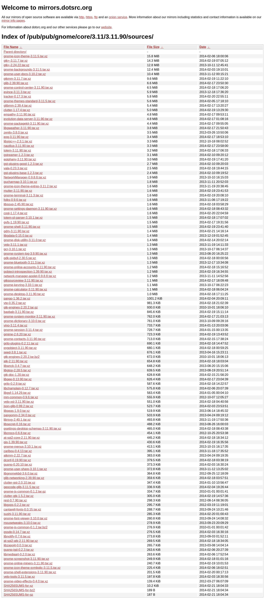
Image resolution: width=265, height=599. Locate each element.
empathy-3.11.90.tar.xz (19, 114)
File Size (153, 47)
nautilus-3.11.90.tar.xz (19, 145)
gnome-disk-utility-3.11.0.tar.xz (25, 240)
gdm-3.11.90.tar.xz (16, 231)
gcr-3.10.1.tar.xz (15, 249)
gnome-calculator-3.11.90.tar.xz (25, 289)
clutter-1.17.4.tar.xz (17, 110)
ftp (96, 17)
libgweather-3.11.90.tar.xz (21, 128)
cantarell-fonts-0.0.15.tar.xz (22, 509)
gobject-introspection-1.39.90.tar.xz (28, 271)
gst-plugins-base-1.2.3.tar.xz (23, 173)
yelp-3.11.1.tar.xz (15, 244)
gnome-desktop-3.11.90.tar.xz (24, 294)
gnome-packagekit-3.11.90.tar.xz (26, 123)
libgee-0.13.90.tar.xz (18, 379)
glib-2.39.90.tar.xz (16, 83)
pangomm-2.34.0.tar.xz (19, 415)
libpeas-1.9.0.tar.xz (17, 410)
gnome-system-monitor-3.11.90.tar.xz (29, 316)
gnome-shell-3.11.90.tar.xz (22, 226)
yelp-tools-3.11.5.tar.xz (19, 576)
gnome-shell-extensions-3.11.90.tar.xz (30, 572)
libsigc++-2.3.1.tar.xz (18, 141)
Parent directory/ (15, 51)
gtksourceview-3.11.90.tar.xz (23, 280)
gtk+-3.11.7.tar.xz (16, 60)
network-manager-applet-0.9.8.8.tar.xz (30, 276)
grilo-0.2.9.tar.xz (15, 383)
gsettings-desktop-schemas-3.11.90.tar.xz (32, 428)
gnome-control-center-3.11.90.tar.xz (28, 87)
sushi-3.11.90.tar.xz (17, 514)
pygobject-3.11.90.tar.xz (20, 348)
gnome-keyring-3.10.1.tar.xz (23, 285)
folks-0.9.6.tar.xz (15, 199)
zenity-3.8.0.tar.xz (16, 132)
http (81, 17)
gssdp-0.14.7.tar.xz (17, 532)
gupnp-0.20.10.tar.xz (18, 464)
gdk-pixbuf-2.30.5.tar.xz (20, 258)
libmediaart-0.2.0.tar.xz (19, 554)
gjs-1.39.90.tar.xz (15, 442)
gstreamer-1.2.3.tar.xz (19, 155)
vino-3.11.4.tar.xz (15, 325)
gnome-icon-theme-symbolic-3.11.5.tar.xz (32, 567)
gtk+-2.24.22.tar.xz (16, 65)
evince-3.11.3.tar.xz (17, 92)
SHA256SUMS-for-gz (18, 594)
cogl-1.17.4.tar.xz (15, 213)
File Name (11, 47)
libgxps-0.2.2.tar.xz (16, 504)
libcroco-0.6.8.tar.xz (17, 433)
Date (202, 47)
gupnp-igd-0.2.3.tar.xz (19, 549)
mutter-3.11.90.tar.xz (18, 190)
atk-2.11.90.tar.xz (16, 361)
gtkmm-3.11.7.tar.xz (17, 78)
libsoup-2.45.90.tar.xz (18, 204)
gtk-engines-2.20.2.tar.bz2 (22, 356)
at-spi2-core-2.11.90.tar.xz (22, 437)
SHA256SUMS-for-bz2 (19, 590)
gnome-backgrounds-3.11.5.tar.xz (27, 69)
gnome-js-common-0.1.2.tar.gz (25, 491)
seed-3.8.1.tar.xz (15, 352)
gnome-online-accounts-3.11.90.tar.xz (30, 267)
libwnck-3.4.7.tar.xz (17, 366)
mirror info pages (13, 20)
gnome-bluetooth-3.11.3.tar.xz (24, 262)
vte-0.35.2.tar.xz (15, 303)
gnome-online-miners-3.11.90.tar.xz (28, 563)
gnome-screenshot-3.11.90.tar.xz (26, 558)
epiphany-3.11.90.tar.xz (20, 159)
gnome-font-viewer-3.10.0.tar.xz (25, 518)
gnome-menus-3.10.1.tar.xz (22, 446)
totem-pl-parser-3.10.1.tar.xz (23, 217)
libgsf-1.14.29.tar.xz (17, 392)
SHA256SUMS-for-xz (18, 585)
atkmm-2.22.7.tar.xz (17, 455)
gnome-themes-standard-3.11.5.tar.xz (29, 101)
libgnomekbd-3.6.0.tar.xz (20, 473)
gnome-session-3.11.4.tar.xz (23, 330)
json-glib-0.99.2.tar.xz (18, 406)
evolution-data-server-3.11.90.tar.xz (28, 119)
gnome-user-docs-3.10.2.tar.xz (25, 74)
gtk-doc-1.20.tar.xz (16, 374)
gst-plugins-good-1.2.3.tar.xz (23, 163)
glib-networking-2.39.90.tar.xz (24, 478)
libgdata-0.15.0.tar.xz (18, 235)
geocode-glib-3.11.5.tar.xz (21, 487)
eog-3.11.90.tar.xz (16, 137)
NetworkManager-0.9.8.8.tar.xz (25, 177)
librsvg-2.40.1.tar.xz (17, 419)
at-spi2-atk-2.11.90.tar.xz (21, 540)
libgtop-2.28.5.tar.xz (17, 370)
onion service (118, 17)
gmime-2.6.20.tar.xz (17, 334)
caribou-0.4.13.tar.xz (18, 451)
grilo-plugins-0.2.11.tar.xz (21, 343)
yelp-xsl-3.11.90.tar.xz (19, 401)
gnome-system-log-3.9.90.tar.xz (25, 253)
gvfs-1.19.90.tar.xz (16, 222)
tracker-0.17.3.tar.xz (17, 96)
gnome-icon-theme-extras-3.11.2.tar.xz (30, 186)
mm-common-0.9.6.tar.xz (21, 397)
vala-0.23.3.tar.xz (15, 168)
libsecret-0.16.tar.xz (17, 424)
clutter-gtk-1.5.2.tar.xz (19, 496)
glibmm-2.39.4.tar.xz (18, 105)
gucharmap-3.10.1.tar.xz (20, 181)
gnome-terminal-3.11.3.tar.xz (23, 195)
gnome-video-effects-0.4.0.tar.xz (26, 581)
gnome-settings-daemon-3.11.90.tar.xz (30, 208)
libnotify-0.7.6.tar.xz (17, 536)
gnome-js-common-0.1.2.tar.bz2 (25, 527)
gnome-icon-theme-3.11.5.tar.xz (25, 56)
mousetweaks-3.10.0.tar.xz (22, 522)
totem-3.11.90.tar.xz (17, 150)
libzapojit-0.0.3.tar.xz (18, 545)
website (106, 27)
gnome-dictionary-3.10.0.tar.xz (24, 321)
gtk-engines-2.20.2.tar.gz (21, 307)
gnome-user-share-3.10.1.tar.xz (25, 469)
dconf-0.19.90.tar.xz (17, 460)
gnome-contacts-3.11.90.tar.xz (24, 339)
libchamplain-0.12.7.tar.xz (21, 388)
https (89, 17)
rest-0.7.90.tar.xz (15, 500)
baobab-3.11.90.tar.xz (19, 312)
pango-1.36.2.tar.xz (17, 298)
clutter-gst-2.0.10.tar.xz (19, 482)
